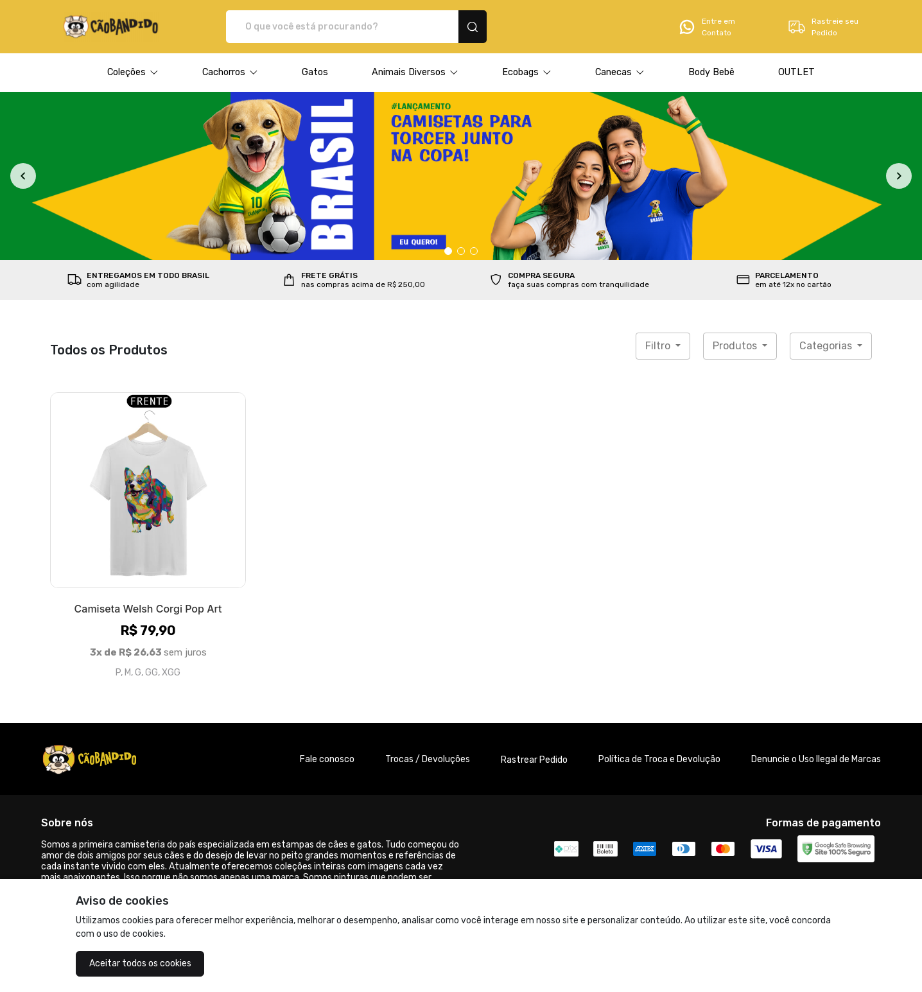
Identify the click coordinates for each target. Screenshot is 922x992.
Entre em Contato (706, 27)
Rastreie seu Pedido (822, 27)
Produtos (736, 346)
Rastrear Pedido (534, 759)
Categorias (827, 346)
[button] (133, 72)
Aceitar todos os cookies (140, 963)
